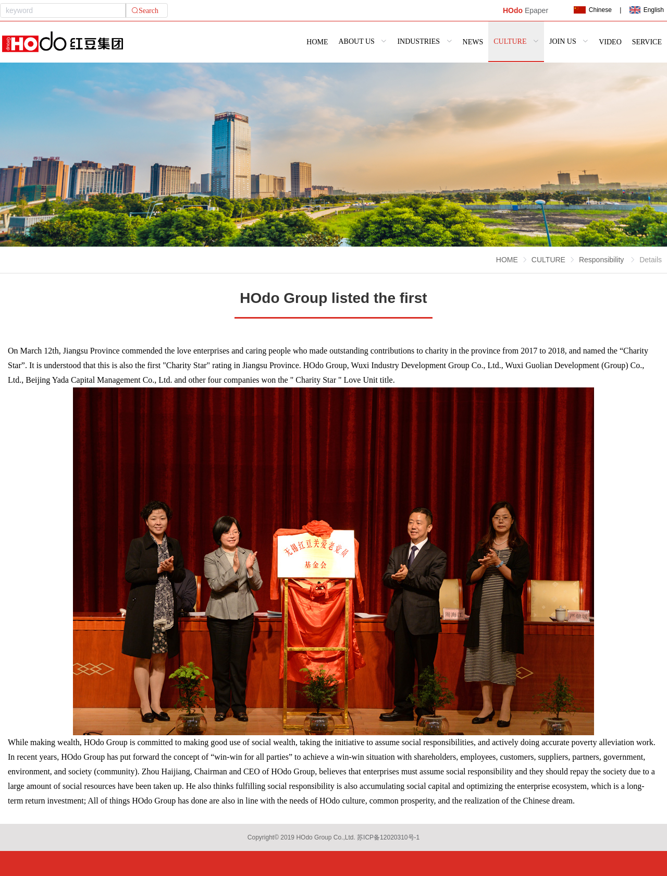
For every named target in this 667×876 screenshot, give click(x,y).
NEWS (473, 42)
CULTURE (548, 260)
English (646, 10)
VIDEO (610, 42)
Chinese (592, 10)
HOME (317, 42)
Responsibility (602, 260)
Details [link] (650, 260)
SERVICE (647, 42)
